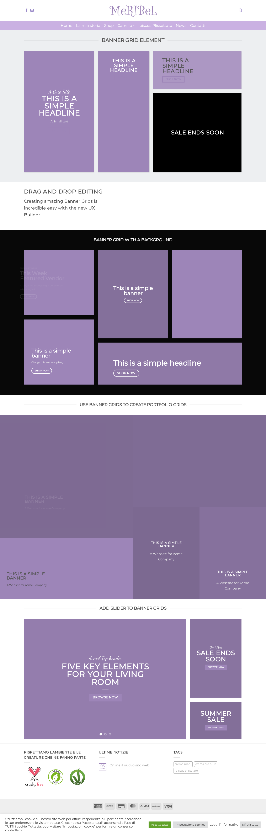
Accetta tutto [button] (160, 824)
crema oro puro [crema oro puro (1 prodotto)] (205, 764)
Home (66, 25)
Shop (109, 25)
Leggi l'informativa (224, 824)
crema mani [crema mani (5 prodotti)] (183, 764)
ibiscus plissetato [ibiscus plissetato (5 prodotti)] (186, 770)
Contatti (197, 25)
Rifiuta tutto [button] (250, 824)
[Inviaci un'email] (32, 10)
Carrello (126, 25)
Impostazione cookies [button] (190, 824)
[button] (240, 10)
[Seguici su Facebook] (26, 10)
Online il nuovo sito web (129, 765)
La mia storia (88, 25)
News (181, 25)
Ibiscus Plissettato (155, 25)
